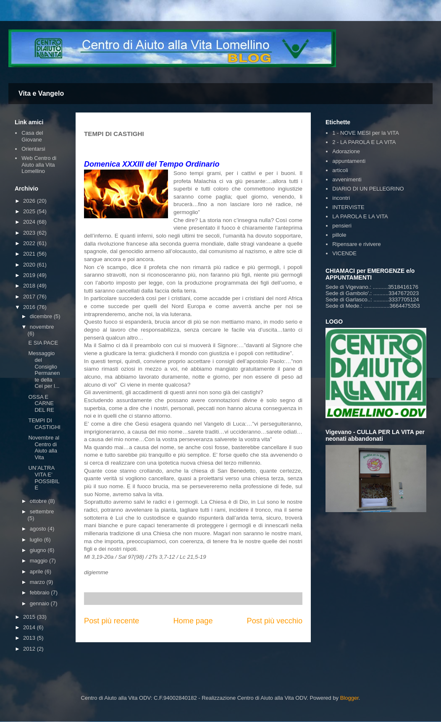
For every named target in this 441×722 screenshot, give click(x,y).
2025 (30, 211)
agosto (39, 529)
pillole (339, 235)
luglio (37, 539)
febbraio (40, 592)
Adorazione (346, 151)
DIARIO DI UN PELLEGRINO (368, 189)
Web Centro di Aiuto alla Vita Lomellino (38, 164)
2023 (30, 233)
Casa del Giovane (32, 136)
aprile (37, 571)
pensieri (342, 225)
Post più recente (111, 621)
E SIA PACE (43, 343)
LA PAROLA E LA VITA (360, 216)
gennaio (40, 603)
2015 (30, 617)
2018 (30, 286)
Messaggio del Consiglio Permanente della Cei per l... (44, 369)
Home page (193, 621)
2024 (30, 222)
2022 (30, 243)
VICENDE (344, 253)
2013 (30, 638)
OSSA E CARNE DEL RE (41, 403)
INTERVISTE (348, 207)
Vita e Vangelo (41, 93)
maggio (39, 560)
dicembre (42, 316)
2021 (30, 254)
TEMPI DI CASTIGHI (44, 423)
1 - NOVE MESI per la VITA (365, 133)
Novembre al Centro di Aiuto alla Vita (43, 447)
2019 (30, 275)
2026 (30, 201)
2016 (30, 307)
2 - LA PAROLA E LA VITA (364, 142)
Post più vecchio (274, 621)
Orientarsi (33, 149)
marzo (38, 582)
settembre (42, 511)
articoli (340, 170)
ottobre (39, 501)
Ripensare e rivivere (356, 244)
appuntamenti (348, 161)
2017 (30, 296)
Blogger (349, 698)
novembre (42, 327)
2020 (30, 265)
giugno (39, 550)
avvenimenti (346, 179)
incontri (341, 198)
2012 (30, 649)
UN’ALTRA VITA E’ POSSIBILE (43, 478)
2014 (30, 627)
